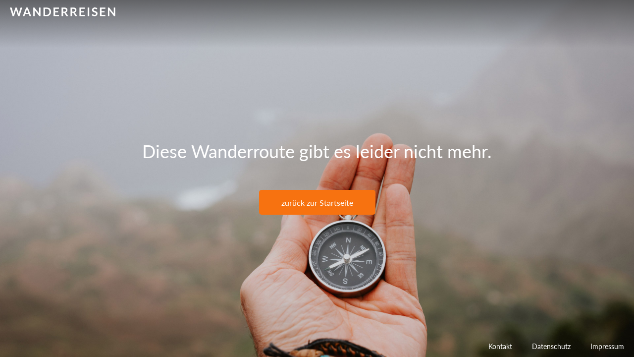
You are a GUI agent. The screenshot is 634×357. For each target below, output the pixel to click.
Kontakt (500, 346)
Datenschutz (551, 346)
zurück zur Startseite (317, 202)
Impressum (607, 346)
